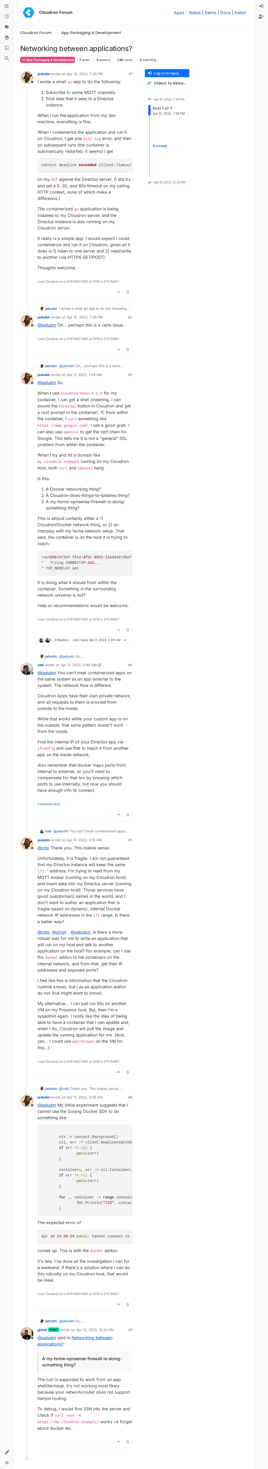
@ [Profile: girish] (59, 932)
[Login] (261, 6)
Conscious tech (48, 804)
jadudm (43, 74)
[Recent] (7, 17)
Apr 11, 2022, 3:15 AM (84, 840)
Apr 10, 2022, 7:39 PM (85, 317)
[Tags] (7, 27)
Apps (179, 12)
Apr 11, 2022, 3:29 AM (85, 1097)
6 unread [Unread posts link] (160, 146)
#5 (130, 840)
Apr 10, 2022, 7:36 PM (85, 74)
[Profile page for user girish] (27, 1333)
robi (40, 665)
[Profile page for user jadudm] (27, 77)
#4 (130, 665)
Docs (225, 12)
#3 (130, 375)
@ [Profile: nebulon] (80, 932)
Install (240, 12)
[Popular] (7, 37)
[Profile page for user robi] (27, 668)
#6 (130, 1097)
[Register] (261, 17)
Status (195, 12)
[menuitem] (261, 6)
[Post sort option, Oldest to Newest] (167, 83)
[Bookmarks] (7, 48)
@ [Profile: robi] (43, 847)
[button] (7, 1452)
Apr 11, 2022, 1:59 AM (84, 375)
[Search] (7, 58)
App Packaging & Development (47, 60)
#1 (130, 74)
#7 (130, 1330)
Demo (210, 12)
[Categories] (7, 6)
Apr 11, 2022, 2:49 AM (79, 665)
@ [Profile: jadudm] (46, 325)
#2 (130, 317)
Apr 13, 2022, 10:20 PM (95, 1330)
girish (42, 1330)
